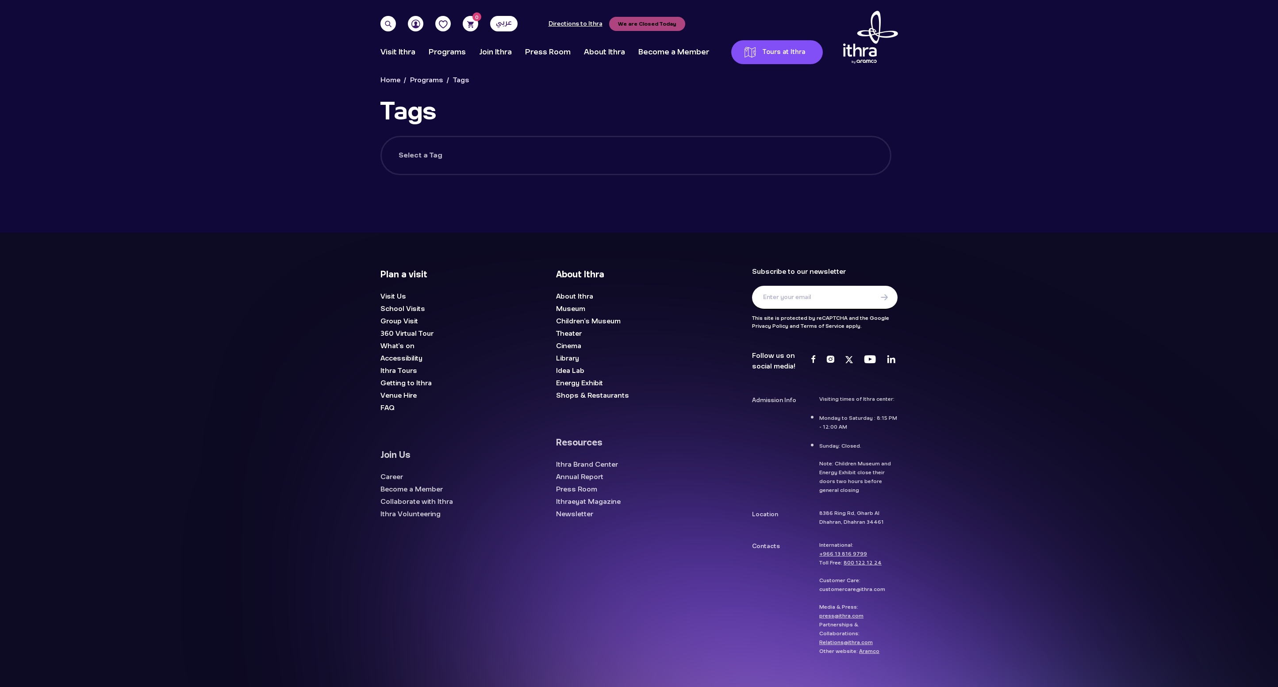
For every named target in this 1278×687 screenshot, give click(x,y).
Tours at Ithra (775, 52)
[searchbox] (667, 161)
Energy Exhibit (579, 383)
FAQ (387, 408)
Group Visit (399, 321)
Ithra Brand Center (587, 469)
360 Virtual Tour (407, 333)
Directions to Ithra (576, 23)
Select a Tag (420, 155)
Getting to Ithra (406, 383)
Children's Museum (588, 321)
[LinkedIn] (891, 360)
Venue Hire (398, 395)
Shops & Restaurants (592, 395)
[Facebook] (813, 360)
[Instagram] (830, 360)
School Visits (402, 309)
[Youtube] (870, 360)
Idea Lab (570, 371)
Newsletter (574, 519)
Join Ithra (495, 52)
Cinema (568, 346)
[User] (415, 23)
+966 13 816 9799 (843, 558)
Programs (447, 52)
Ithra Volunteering (410, 519)
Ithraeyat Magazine (588, 506)
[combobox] (666, 155)
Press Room (548, 52)
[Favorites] (443, 23)
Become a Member (673, 52)
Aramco (869, 656)
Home (390, 80)
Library (567, 358)
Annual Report (579, 482)
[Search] (388, 23)
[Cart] (470, 23)
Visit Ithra (397, 52)
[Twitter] (849, 360)
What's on (397, 346)
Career (391, 482)
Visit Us (393, 296)
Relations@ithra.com (846, 647)
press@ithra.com (841, 620)
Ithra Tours (398, 371)
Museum (570, 309)
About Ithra (604, 52)
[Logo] (870, 37)
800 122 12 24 (863, 567)
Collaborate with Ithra (416, 506)
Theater (569, 333)
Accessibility (401, 358)
